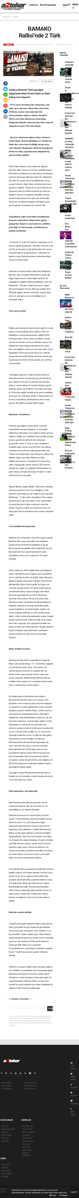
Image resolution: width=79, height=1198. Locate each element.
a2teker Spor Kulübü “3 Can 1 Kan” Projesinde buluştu (70, 391)
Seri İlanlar (26, 1147)
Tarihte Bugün (28, 1141)
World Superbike (48, 5)
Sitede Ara (5, 1165)
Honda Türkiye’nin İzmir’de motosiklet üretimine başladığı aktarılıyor (70, 184)
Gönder (50, 1008)
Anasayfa (6, 17)
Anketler (4, 1167)
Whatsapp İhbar (30, 1086)
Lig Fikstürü (26, 1138)
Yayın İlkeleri (6, 1086)
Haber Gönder (29, 1089)
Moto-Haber (6, 1135)
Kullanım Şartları (30, 1083)
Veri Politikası (6, 1089)
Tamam (63, 1195)
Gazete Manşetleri (26, 1154)
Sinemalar (26, 1144)
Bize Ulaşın (73, 1112)
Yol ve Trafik (27, 1129)
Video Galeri (73, 1077)
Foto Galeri (73, 1066)
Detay (52, 1195)
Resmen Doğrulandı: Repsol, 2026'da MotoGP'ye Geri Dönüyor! (70, 459)
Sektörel (33, 5)
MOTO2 (4, 1132)
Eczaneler (26, 1135)
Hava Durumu (27, 1126)
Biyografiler (6, 1170)
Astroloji (4, 1176)
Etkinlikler (5, 1141)
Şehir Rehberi (27, 1150)
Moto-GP (5, 1138)
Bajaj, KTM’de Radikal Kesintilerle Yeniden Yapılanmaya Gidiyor (70, 436)
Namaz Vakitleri (28, 1132)
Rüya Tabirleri (7, 1173)
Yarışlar (15, 17)
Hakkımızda (6, 1083)
